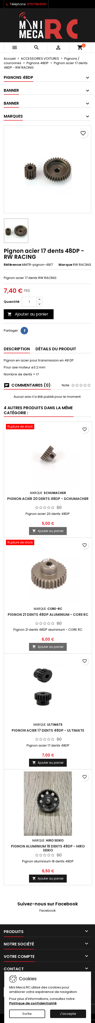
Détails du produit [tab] (55, 349)
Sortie (27, 1013)
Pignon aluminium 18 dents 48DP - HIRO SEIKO (48, 848)
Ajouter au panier (27, 314)
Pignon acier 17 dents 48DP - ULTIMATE (48, 730)
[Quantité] (29, 302)
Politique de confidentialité (33, 1003)
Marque (65, 265)
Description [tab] (17, 349)
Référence (12, 265)
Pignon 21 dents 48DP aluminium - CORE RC (48, 614)
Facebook (47, 910)
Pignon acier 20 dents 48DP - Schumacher (48, 498)
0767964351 (36, 4)
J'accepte (68, 1013)
